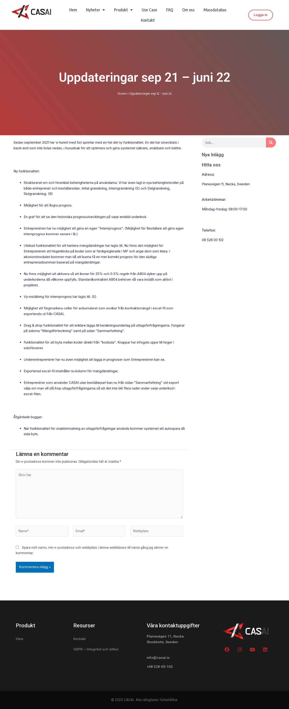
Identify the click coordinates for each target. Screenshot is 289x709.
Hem (73, 9)
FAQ (169, 9)
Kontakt (148, 20)
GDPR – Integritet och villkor (96, 649)
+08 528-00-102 (160, 667)
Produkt (123, 10)
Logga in (261, 15)
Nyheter (95, 10)
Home (122, 93)
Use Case (149, 9)
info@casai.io (158, 658)
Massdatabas (215, 9)
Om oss (188, 9)
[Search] (271, 142)
